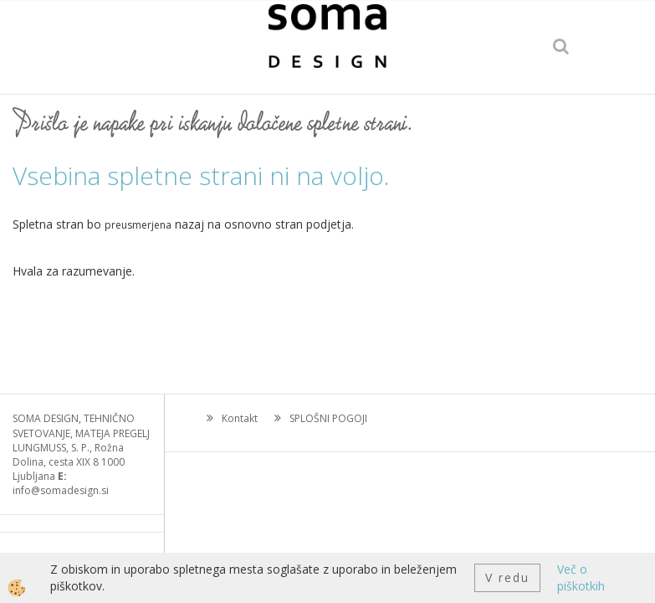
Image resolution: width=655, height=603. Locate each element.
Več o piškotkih (581, 577)
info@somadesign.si (61, 490)
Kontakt (240, 418)
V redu (507, 577)
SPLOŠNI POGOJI (328, 418)
